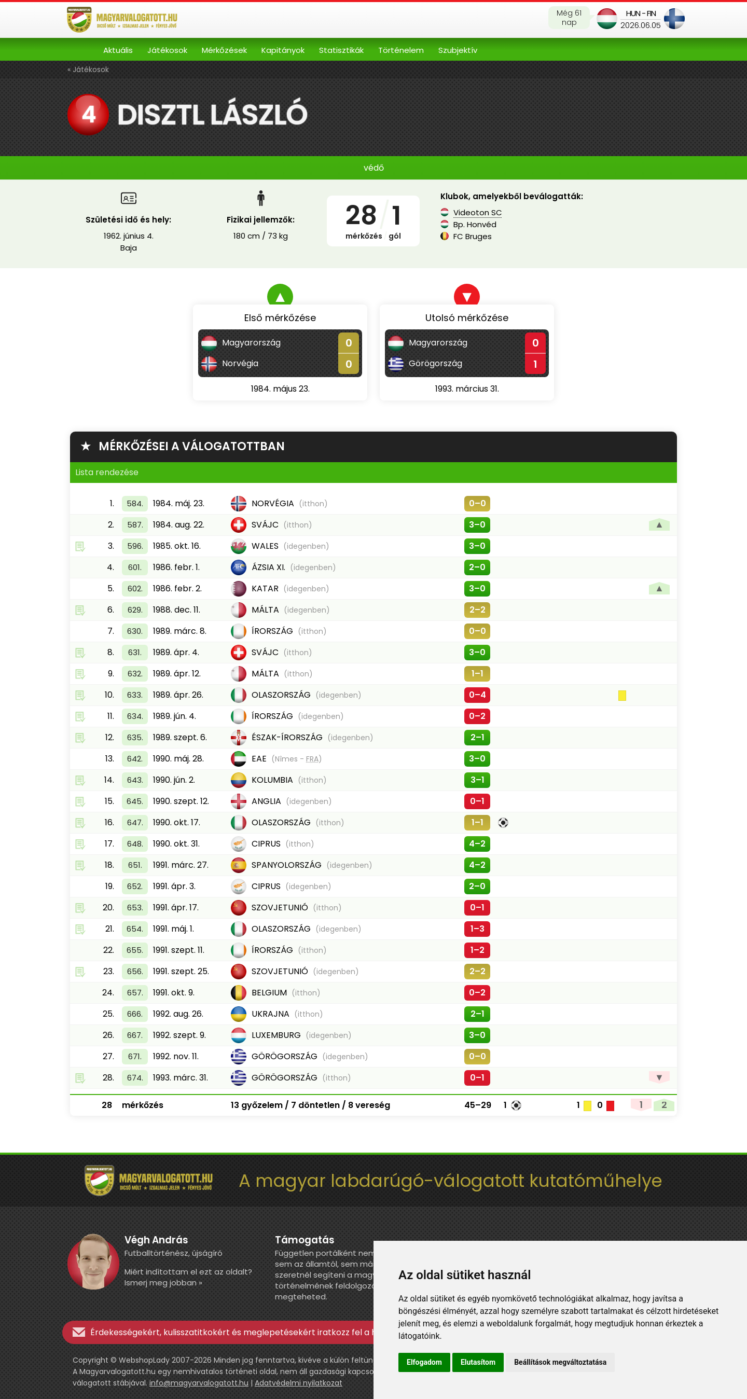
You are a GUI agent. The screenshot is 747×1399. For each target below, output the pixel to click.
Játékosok (167, 50)
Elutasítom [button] (478, 1362)
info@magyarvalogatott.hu (198, 1383)
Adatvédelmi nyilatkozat (298, 1383)
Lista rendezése (107, 472)
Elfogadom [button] (424, 1362)
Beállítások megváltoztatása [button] (560, 1362)
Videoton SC (477, 212)
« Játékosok (88, 69)
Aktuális (118, 50)
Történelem (401, 50)
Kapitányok (283, 50)
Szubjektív (457, 50)
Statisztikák (341, 50)
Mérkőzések (224, 50)
